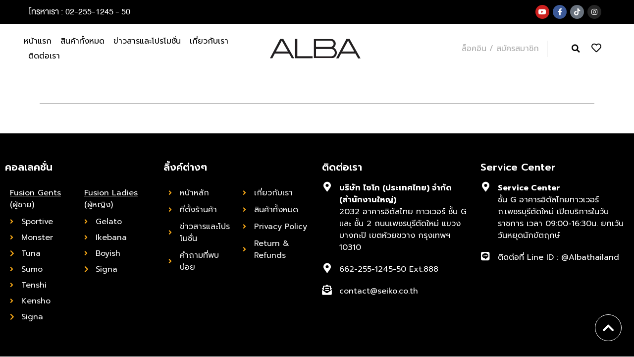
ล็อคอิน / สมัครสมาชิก (500, 49)
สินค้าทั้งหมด (82, 41)
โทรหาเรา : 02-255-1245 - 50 (79, 11)
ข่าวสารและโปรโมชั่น (147, 41)
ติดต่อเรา (44, 56)
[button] (576, 49)
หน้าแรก (38, 41)
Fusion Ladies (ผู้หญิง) (111, 199)
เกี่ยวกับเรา (209, 41)
